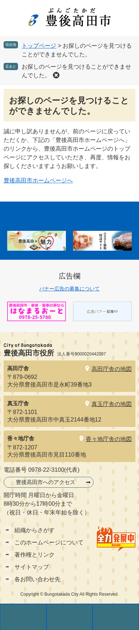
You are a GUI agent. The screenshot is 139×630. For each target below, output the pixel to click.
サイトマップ (31, 567)
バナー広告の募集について (69, 289)
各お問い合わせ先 (37, 579)
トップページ (39, 46)
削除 (56, 75)
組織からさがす (34, 530)
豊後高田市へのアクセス (45, 482)
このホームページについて (49, 542)
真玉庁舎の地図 (111, 404)
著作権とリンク (34, 555)
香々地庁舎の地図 (109, 439)
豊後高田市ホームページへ (38, 180)
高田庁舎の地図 (111, 369)
